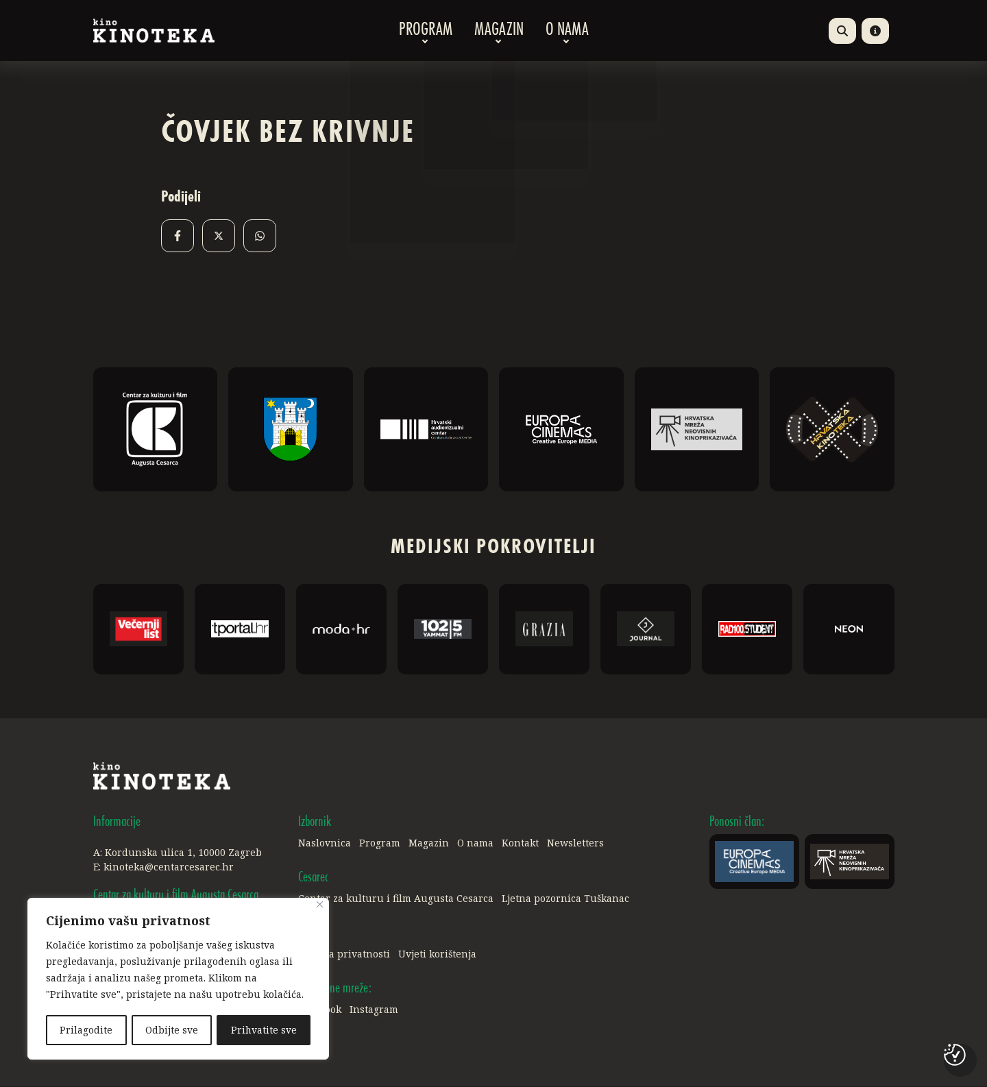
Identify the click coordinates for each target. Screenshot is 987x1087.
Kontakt (520, 843)
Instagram (374, 1009)
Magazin (499, 30)
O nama (567, 30)
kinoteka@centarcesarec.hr (168, 867)
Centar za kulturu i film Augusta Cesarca (396, 898)
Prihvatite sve (263, 1029)
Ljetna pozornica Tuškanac (565, 898)
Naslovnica (324, 843)
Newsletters (575, 843)
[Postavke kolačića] (955, 1055)
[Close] (320, 906)
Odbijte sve (171, 1029)
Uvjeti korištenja (437, 954)
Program (425, 30)
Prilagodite (86, 1029)
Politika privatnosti (344, 954)
